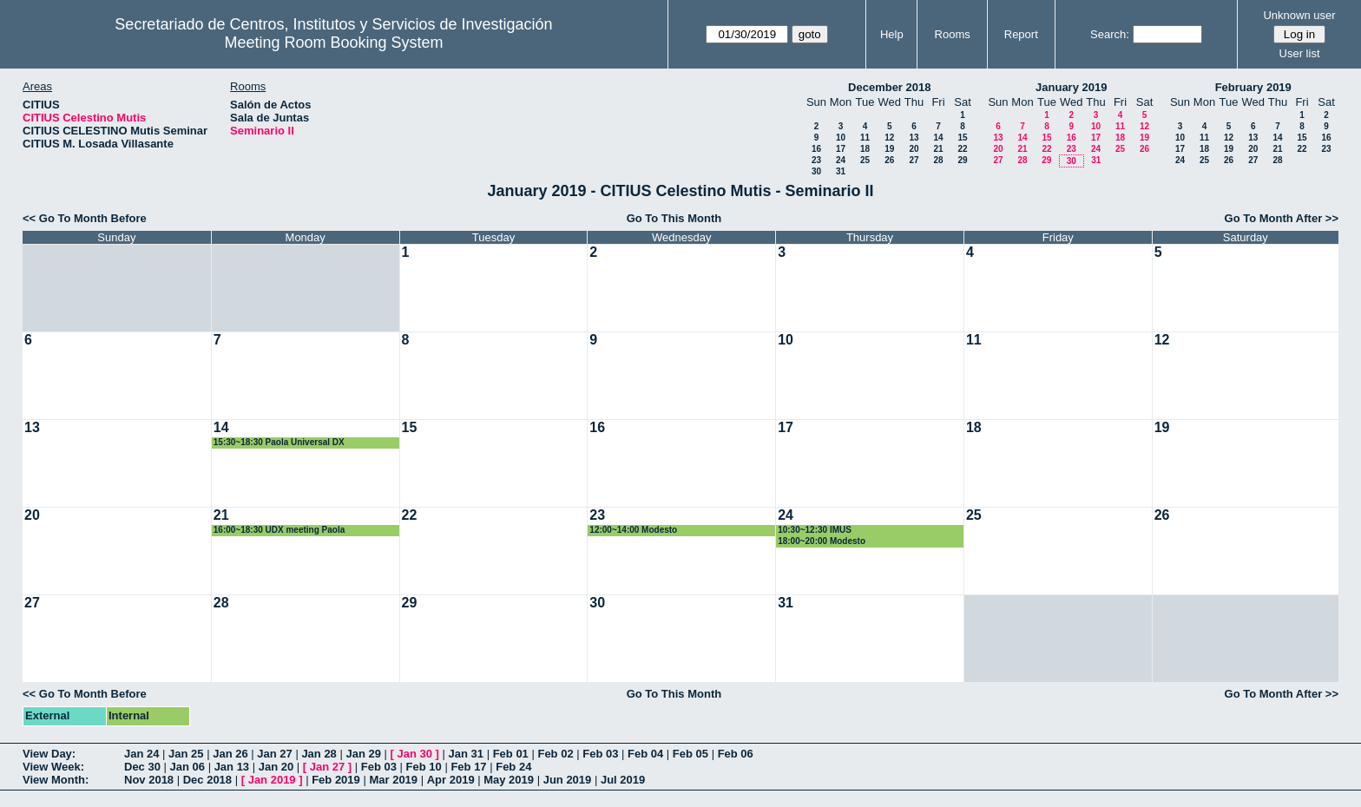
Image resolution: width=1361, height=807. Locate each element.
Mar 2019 (393, 779)
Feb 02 (555, 753)
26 (889, 160)
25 (865, 160)
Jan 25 (185, 753)
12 (889, 137)
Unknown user (1299, 15)
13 (913, 137)
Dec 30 (142, 766)
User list (1299, 53)
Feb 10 (424, 766)
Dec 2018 (207, 779)
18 (865, 149)
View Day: (49, 753)
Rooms (952, 34)
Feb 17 (468, 766)
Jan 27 (274, 753)
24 (840, 160)
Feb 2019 (336, 779)
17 (840, 149)
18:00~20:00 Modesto (821, 541)
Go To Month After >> (1281, 218)
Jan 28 (318, 753)
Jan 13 (231, 766)
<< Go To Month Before (85, 218)
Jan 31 (466, 753)
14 (938, 137)
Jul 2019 (623, 779)
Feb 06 (735, 753)
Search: (1109, 34)
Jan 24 (141, 753)
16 (816, 149)
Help (892, 34)
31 (840, 171)
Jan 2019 (272, 779)
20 (913, 149)
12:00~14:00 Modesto (633, 530)
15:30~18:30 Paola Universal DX (279, 442)
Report (1021, 34)
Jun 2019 (567, 779)
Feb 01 (511, 753)
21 (938, 149)
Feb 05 (690, 753)
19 (889, 149)
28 (938, 160)
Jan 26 (230, 753)
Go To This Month (674, 218)
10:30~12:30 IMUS (814, 530)
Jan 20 (276, 766)
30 (816, 171)
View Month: (56, 779)
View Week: (53, 766)
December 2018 (889, 87)
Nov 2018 (149, 779)
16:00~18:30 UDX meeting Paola (279, 530)
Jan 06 (187, 766)
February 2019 (1253, 87)
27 (913, 160)
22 (962, 149)
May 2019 (508, 779)
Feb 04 (645, 753)
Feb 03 (600, 753)
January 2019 (1071, 87)
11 (865, 137)
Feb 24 (513, 766)
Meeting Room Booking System (333, 42)
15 (962, 137)
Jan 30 (415, 753)
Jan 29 (362, 753)
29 (962, 160)
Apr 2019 (451, 779)
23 (816, 160)
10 (840, 137)
